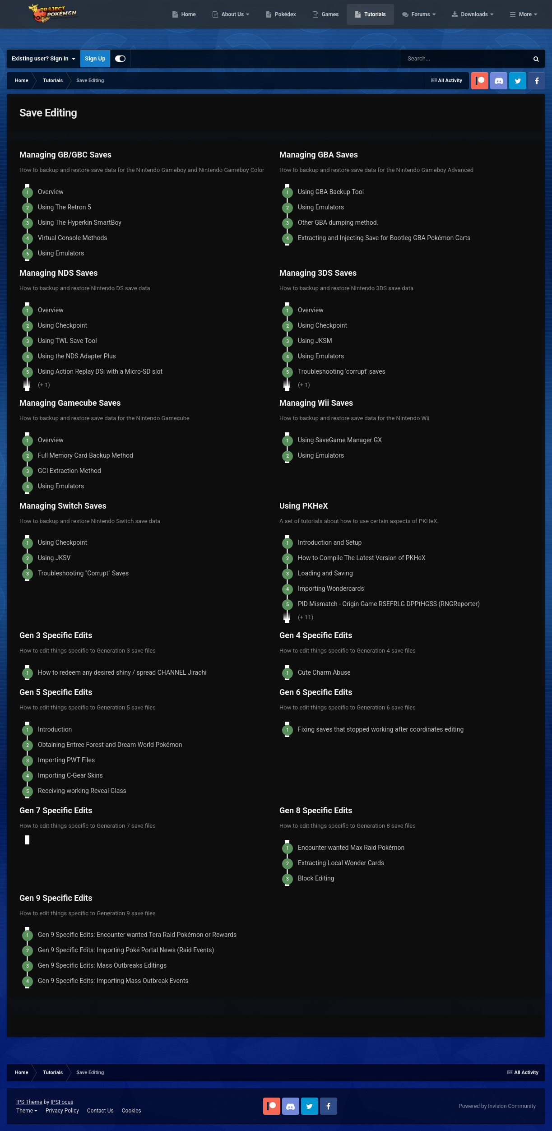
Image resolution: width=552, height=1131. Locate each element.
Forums (478, 22)
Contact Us (100, 1111)
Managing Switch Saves (63, 505)
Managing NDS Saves (58, 273)
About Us (290, 22)
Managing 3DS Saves (318, 273)
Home (246, 22)
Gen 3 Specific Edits (55, 635)
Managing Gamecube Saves (70, 403)
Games (387, 22)
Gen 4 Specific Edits (315, 635)
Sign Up (95, 58)
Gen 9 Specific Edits (55, 898)
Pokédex (343, 22)
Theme (26, 1111)
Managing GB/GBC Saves (65, 154)
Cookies (131, 1111)
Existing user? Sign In (43, 58)
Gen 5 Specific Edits (55, 692)
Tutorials (432, 22)
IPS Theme (29, 1102)
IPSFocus (62, 1102)
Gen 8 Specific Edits (315, 810)
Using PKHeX (303, 505)
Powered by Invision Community (497, 1106)
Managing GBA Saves (318, 154)
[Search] (444, 58)
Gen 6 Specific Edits (315, 692)
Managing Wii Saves (316, 403)
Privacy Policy (62, 1111)
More (525, 22)
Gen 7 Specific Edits (55, 810)
